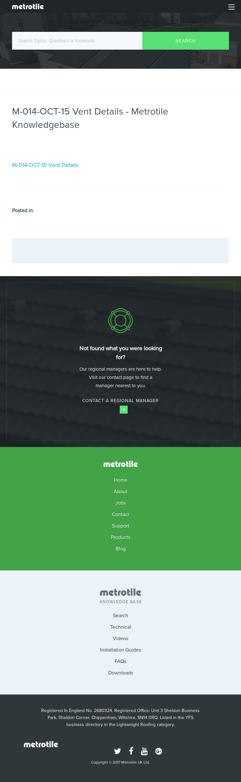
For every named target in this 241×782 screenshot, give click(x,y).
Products (120, 537)
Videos (120, 638)
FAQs (120, 661)
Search (120, 615)
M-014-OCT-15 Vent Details (45, 165)
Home (120, 480)
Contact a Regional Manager (120, 405)
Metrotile (28, 6)
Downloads (120, 672)
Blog (121, 548)
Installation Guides (120, 649)
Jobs (120, 502)
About (120, 491)
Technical (120, 627)
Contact (120, 514)
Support (120, 525)
